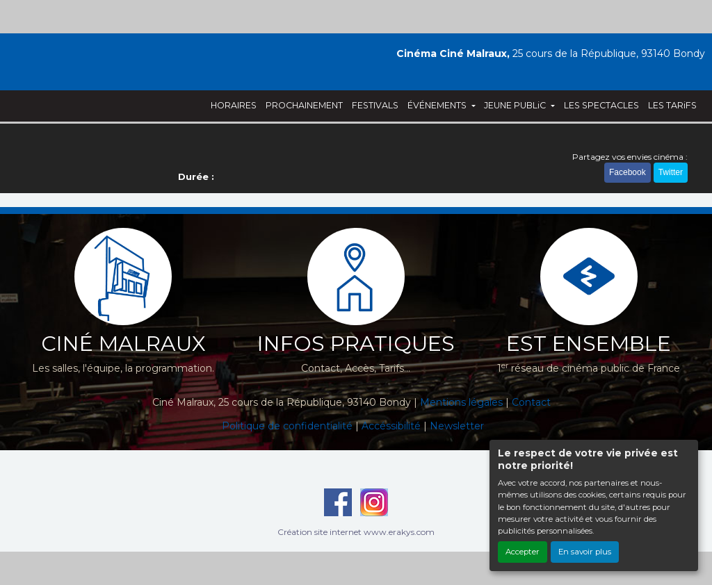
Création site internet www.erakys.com (356, 532)
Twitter (670, 172)
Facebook (627, 172)
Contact (531, 402)
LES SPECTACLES (601, 105)
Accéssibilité (391, 426)
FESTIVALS (375, 105)
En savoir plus (584, 552)
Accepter (522, 552)
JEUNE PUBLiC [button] (516, 105)
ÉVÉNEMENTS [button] (438, 105)
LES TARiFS (672, 105)
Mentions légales (461, 402)
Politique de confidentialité (287, 426)
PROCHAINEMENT (304, 105)
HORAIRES (234, 105)
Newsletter (457, 426)
